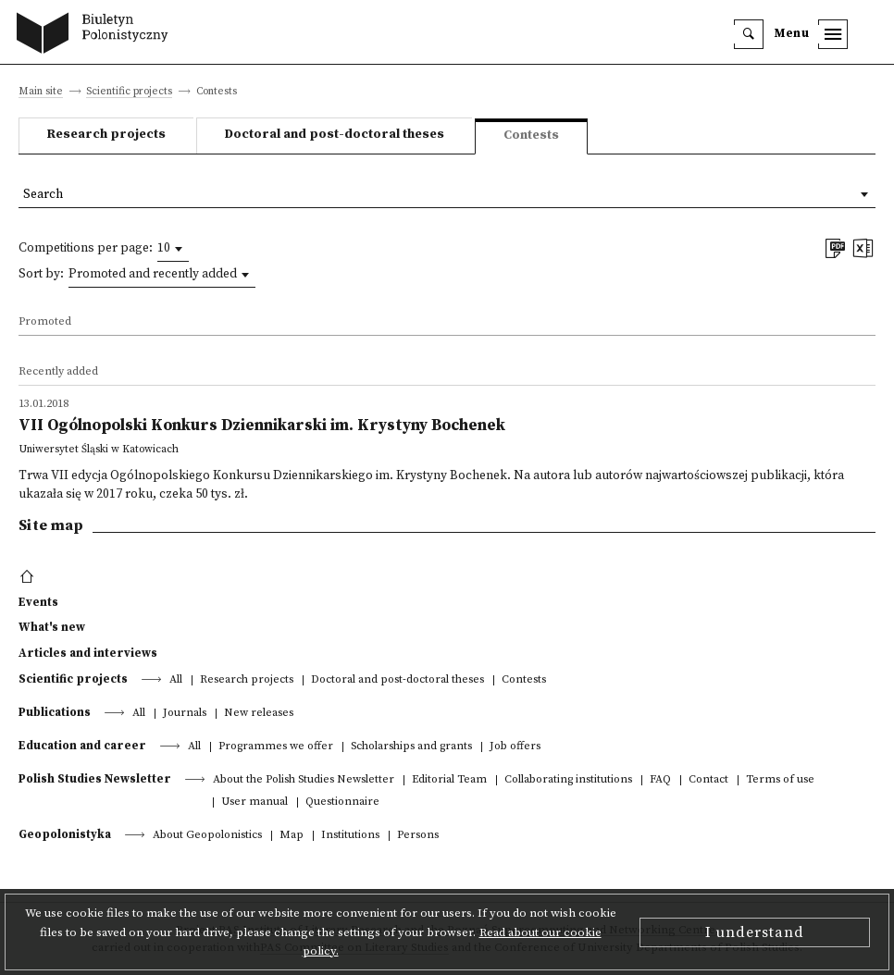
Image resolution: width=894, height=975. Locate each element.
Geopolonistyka (65, 834)
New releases (258, 714)
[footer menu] (29, 577)
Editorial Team (449, 780)
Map (291, 836)
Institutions (350, 836)
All (175, 680)
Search (43, 195)
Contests (524, 680)
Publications (55, 712)
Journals (184, 714)
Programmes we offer (275, 747)
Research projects (106, 134)
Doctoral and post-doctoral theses (334, 134)
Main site (41, 92)
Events (38, 602)
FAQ (660, 780)
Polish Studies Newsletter (95, 778)
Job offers (515, 747)
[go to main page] (97, 35)
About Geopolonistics (207, 836)
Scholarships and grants (411, 747)
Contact (708, 780)
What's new (52, 627)
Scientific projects (129, 92)
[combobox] (173, 249)
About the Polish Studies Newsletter (303, 780)
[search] (749, 34)
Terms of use (780, 780)
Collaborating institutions (568, 780)
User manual (254, 802)
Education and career (82, 745)
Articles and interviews (88, 653)
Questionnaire (342, 802)
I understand (754, 932)
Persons (418, 836)
